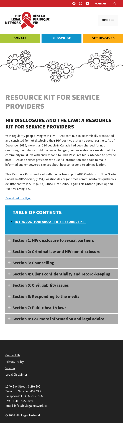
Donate (20, 38)
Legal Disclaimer (16, 374)
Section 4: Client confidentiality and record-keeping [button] (57, 273)
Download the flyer (18, 198)
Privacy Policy (14, 362)
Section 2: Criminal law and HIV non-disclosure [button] (52, 250)
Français (100, 3)
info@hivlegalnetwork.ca (30, 406)
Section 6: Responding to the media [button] (42, 295)
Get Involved (103, 38)
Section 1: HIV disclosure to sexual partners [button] (49, 239)
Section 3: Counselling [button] (29, 262)
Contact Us (12, 355)
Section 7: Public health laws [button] (35, 307)
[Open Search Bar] (114, 3)
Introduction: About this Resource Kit (50, 221)
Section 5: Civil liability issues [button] (37, 284)
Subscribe (61, 38)
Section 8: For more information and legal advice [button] (54, 318)
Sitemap (10, 368)
